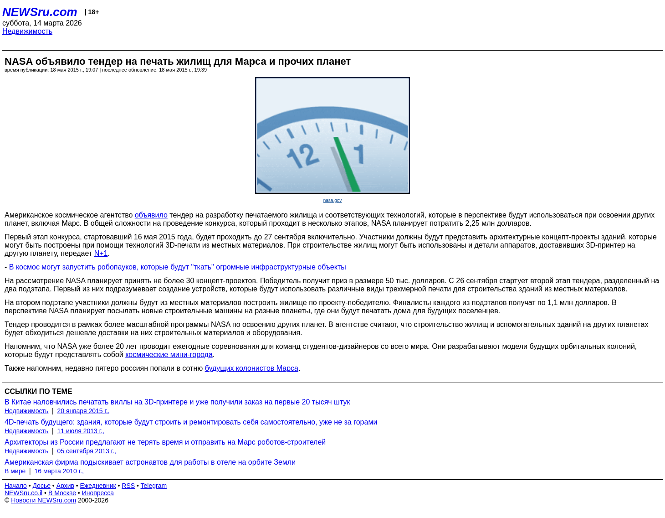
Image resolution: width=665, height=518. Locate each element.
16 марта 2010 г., (59, 471)
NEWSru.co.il (23, 493)
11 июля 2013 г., (80, 431)
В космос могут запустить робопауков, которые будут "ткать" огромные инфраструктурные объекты (177, 267)
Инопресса (98, 493)
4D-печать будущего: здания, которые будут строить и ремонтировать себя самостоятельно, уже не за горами (191, 422)
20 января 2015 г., (83, 410)
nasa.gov (332, 200)
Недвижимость (27, 31)
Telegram (154, 485)
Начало (16, 485)
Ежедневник (98, 485)
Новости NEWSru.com (43, 500)
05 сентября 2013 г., (86, 451)
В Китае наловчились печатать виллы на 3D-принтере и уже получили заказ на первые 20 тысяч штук (177, 402)
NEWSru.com (39, 12)
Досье (41, 485)
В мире (15, 471)
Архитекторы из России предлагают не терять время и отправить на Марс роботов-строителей (165, 442)
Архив (65, 485)
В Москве (62, 493)
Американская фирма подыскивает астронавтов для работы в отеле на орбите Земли (150, 462)
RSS (128, 485)
